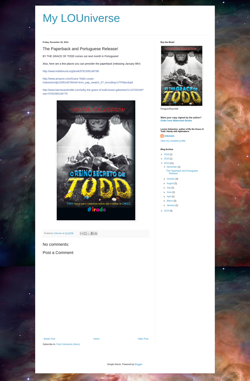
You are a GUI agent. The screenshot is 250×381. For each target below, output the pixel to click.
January (171, 205)
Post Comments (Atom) (68, 344)
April (169, 196)
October (171, 179)
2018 (167, 154)
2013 (167, 210)
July (169, 187)
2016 (167, 158)
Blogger (138, 364)
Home (97, 339)
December (172, 167)
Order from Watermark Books (176, 120)
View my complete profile (173, 141)
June (169, 192)
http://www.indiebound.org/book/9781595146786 (71, 71)
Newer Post (49, 339)
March (170, 200)
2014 (167, 163)
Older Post (143, 339)
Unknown (169, 136)
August (170, 183)
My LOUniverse (81, 18)
